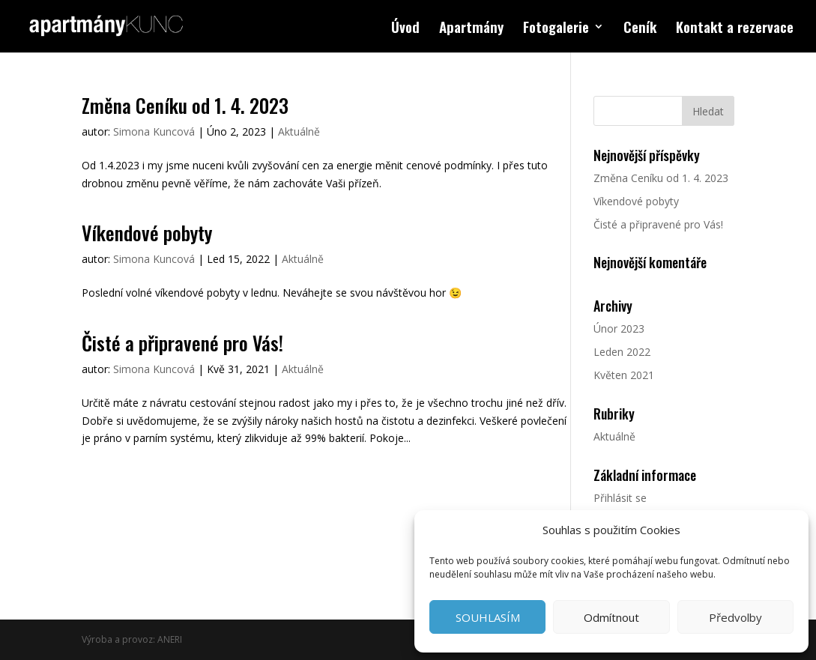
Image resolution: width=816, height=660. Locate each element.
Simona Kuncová (154, 131)
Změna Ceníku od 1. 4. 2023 (185, 105)
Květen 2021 (623, 375)
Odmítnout (611, 617)
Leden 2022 (621, 352)
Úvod (405, 29)
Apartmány (471, 29)
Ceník (639, 29)
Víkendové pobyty (147, 232)
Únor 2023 (618, 328)
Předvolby (735, 617)
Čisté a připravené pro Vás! (182, 342)
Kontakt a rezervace (735, 29)
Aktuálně (299, 131)
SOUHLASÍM (488, 617)
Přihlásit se (620, 498)
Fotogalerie (556, 29)
